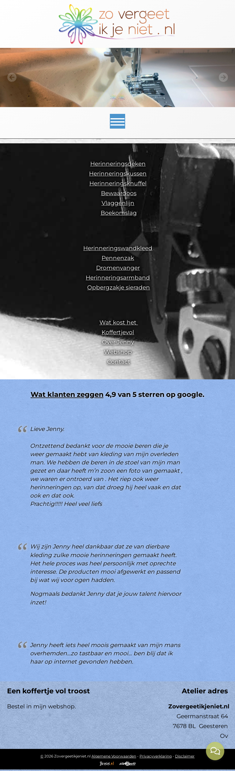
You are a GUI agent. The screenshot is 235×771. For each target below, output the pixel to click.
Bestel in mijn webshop (41, 706)
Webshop (118, 351)
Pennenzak (118, 258)
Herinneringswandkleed (117, 248)
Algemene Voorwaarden (113, 756)
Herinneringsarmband (118, 277)
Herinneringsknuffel (118, 183)
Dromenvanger (118, 267)
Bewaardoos (118, 193)
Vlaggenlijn (118, 203)
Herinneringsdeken (118, 163)
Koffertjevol (118, 332)
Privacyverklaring (156, 756)
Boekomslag (119, 212)
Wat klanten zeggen (67, 394)
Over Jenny (118, 342)
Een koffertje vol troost (48, 691)
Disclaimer (185, 756)
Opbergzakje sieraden (118, 287)
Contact (118, 361)
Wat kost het (118, 322)
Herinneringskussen (118, 173)
